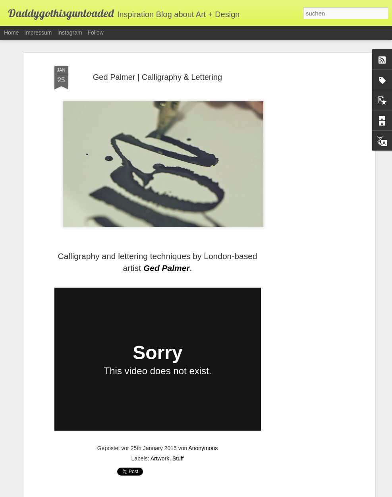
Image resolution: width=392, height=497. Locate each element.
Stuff (178, 458)
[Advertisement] (304, 187)
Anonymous (203, 448)
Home (11, 32)
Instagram (69, 32)
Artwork (160, 458)
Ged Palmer (166, 268)
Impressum (38, 32)
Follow (96, 32)
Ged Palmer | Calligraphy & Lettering (157, 77)
